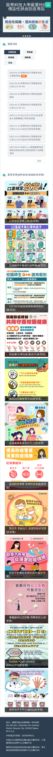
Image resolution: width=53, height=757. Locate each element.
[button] (5, 17)
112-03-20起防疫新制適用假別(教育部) (25, 308)
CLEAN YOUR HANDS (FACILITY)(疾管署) (20, 663)
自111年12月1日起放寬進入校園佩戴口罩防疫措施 (26, 117)
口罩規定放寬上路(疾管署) (24, 221)
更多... (40, 161)
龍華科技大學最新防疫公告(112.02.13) (25, 106)
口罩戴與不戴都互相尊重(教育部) (27, 265)
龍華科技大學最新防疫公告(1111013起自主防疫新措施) (25, 138)
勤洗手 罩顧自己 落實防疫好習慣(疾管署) (26, 530)
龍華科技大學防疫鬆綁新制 (25, 95)
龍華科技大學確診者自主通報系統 (25, 74)
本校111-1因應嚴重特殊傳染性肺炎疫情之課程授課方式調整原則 (26, 150)
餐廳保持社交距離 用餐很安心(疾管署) (26, 619)
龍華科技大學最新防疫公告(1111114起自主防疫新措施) (25, 127)
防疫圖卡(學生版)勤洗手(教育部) (27, 354)
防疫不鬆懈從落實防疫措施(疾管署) (26, 575)
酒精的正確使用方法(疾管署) (25, 398)
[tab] (23, 36)
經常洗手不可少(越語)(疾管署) (26, 709)
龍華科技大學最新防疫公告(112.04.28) (25, 85)
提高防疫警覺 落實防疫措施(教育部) (26, 486)
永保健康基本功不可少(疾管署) (26, 443)
